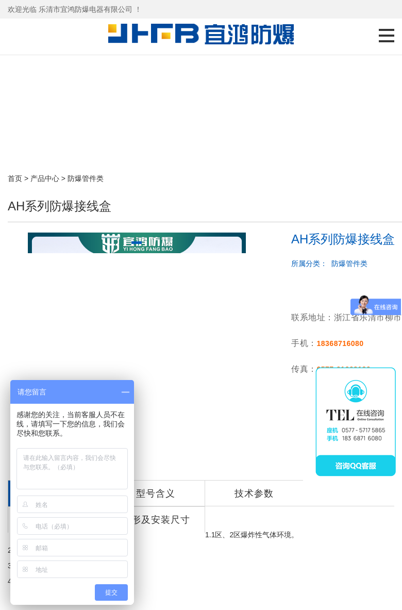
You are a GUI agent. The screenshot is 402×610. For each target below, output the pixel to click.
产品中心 (44, 178)
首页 (15, 178)
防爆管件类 (86, 178)
